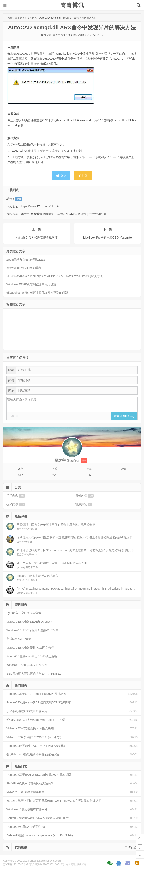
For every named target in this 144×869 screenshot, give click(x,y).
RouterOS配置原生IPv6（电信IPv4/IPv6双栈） (36, 745)
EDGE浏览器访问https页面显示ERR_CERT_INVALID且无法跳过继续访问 (53, 800)
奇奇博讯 (72, 5)
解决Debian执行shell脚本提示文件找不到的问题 (37, 292)
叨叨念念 (15, 496)
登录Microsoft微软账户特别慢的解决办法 (32, 754)
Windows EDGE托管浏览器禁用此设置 (31, 284)
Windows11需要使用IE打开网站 (26, 809)
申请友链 (131, 847)
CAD (18, 199)
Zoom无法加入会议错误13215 (25, 259)
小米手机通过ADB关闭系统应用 (26, 711)
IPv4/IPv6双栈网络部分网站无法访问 (30, 783)
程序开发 (83, 504)
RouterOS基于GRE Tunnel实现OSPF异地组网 (36, 693)
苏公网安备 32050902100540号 (46, 864)
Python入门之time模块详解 (23, 613)
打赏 (83, 175)
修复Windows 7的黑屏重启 (23, 268)
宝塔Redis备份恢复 (18, 639)
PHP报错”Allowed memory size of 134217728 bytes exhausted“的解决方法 (54, 276)
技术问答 (32, 17)
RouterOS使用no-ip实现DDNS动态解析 (31, 656)
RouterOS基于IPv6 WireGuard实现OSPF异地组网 (38, 774)
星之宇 (56, 35)
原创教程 (84, 496)
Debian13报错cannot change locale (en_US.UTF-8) (39, 835)
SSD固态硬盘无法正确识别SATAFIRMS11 (33, 673)
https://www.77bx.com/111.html (41, 206)
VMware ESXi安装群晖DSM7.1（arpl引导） (34, 737)
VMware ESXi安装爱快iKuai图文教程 (30, 647)
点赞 (61, 175)
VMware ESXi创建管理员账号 (25, 792)
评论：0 (98, 35)
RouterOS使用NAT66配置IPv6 (26, 826)
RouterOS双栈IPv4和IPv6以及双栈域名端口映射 (37, 818)
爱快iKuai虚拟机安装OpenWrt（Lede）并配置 (36, 719)
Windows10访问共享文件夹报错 (26, 665)
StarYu (57, 860)
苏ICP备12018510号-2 (15, 864)
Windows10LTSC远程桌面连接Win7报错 (32, 630)
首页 (22, 17)
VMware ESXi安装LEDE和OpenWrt (29, 621)
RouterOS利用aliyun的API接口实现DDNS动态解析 (39, 702)
